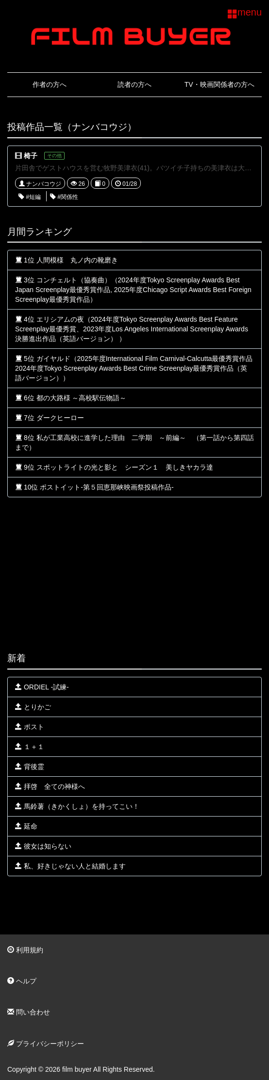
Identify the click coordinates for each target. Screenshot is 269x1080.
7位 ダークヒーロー (49, 418)
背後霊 (29, 766)
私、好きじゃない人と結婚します (70, 866)
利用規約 (25, 950)
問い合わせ (28, 1012)
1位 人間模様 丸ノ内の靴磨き (66, 260)
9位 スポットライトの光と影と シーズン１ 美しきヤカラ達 (114, 467)
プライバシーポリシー (45, 1043)
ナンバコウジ (40, 183)
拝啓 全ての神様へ (50, 786)
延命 (26, 826)
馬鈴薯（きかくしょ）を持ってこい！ (77, 806)
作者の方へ (50, 84)
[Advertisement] (134, 575)
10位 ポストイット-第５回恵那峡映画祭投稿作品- (94, 487)
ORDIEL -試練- (42, 687)
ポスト (29, 727)
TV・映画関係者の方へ (219, 84)
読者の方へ (134, 84)
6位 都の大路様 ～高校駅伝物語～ (70, 398)
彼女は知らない (43, 846)
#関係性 (64, 197)
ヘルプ (21, 981)
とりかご (33, 707)
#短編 (29, 197)
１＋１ (29, 747)
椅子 (30, 156)
